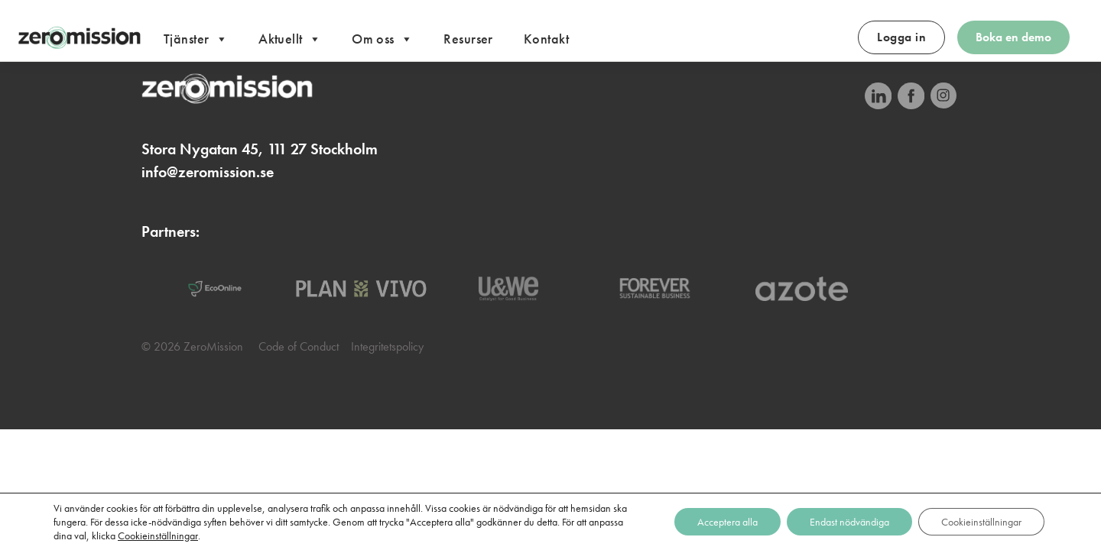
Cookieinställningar (158, 535)
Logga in (901, 37)
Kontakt (546, 38)
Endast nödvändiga (849, 522)
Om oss (382, 39)
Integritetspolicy (387, 346)
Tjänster (196, 39)
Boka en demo (1013, 37)
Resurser (468, 38)
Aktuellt (289, 39)
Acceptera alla (727, 522)
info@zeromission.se (207, 172)
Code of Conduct (298, 346)
